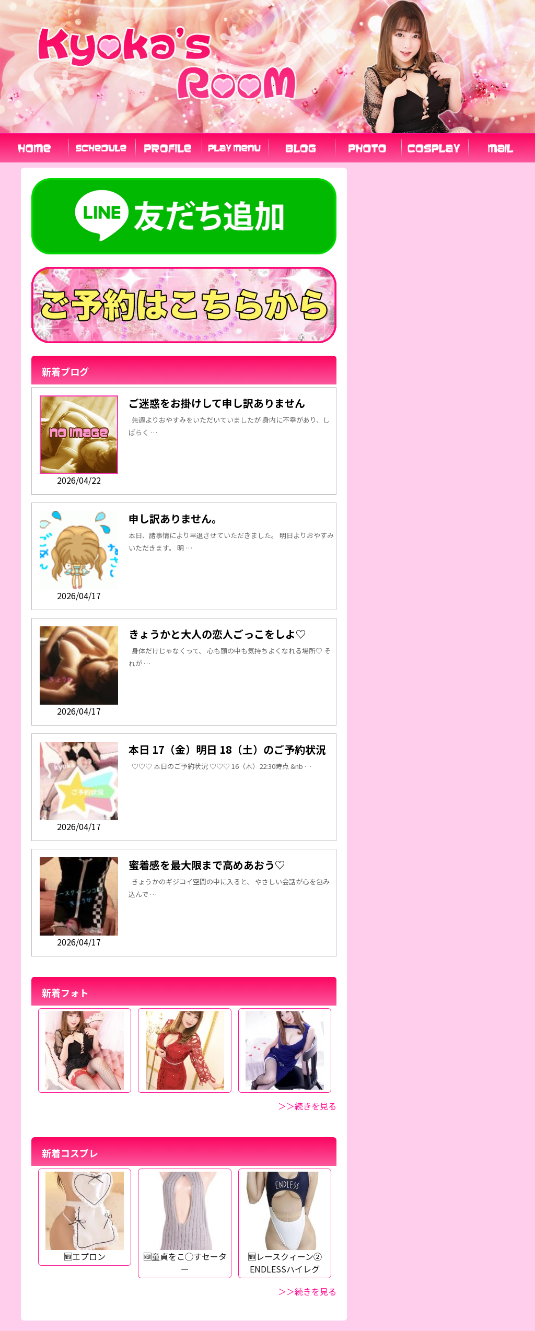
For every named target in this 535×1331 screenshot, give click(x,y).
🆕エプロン (84, 1250)
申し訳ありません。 (175, 518)
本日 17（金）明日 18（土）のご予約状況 (227, 749)
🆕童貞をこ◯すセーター (185, 1256)
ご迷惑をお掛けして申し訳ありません (217, 403)
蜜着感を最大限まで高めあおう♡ (207, 864)
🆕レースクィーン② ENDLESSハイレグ (285, 1256)
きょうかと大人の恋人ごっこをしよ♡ (217, 633)
